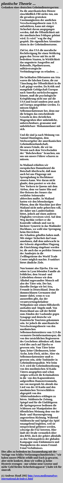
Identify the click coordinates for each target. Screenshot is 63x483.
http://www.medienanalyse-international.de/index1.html (29, 477)
